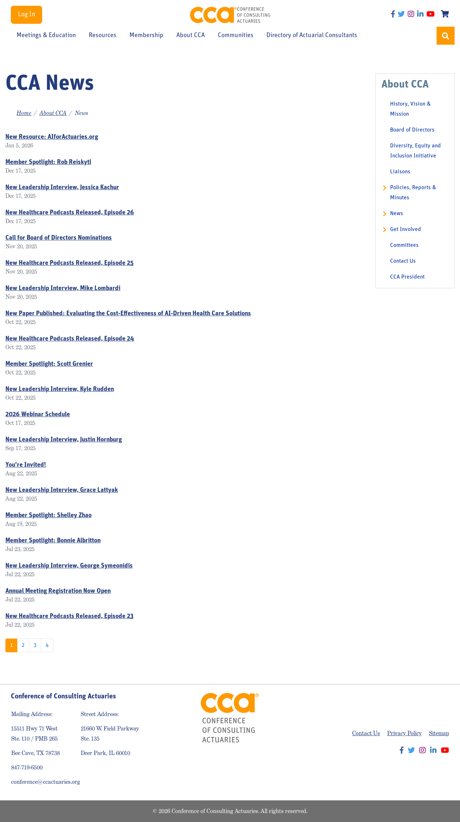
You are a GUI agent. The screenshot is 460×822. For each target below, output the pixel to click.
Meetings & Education (46, 35)
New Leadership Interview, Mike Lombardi (62, 288)
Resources (102, 35)
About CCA (190, 35)
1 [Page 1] (11, 645)
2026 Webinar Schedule (37, 414)
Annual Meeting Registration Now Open (58, 591)
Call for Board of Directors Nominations (58, 238)
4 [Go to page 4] (47, 645)
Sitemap (439, 733)
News (396, 214)
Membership (146, 35)
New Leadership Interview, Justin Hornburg (63, 439)
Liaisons (400, 172)
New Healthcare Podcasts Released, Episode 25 (69, 263)
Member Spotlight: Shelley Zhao (48, 515)
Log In (26, 14)
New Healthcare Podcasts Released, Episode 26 (69, 212)
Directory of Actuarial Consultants (311, 35)
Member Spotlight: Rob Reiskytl (48, 162)
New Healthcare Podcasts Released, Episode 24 (69, 339)
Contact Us (403, 261)
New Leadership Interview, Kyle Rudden (59, 389)
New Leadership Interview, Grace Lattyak (61, 490)
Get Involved (405, 229)
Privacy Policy (404, 733)
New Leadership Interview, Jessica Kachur (62, 187)
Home (24, 113)
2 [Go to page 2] (23, 645)
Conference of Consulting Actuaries (230, 15)
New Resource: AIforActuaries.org (51, 137)
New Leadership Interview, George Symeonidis (69, 566)
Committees (404, 245)
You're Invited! (25, 465)
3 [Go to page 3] (35, 645)
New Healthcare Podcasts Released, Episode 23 (69, 616)
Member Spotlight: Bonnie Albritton (53, 540)
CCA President (407, 277)
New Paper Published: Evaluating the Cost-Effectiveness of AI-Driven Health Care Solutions (128, 313)
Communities (235, 35)
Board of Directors (412, 130)
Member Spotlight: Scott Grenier (49, 364)
